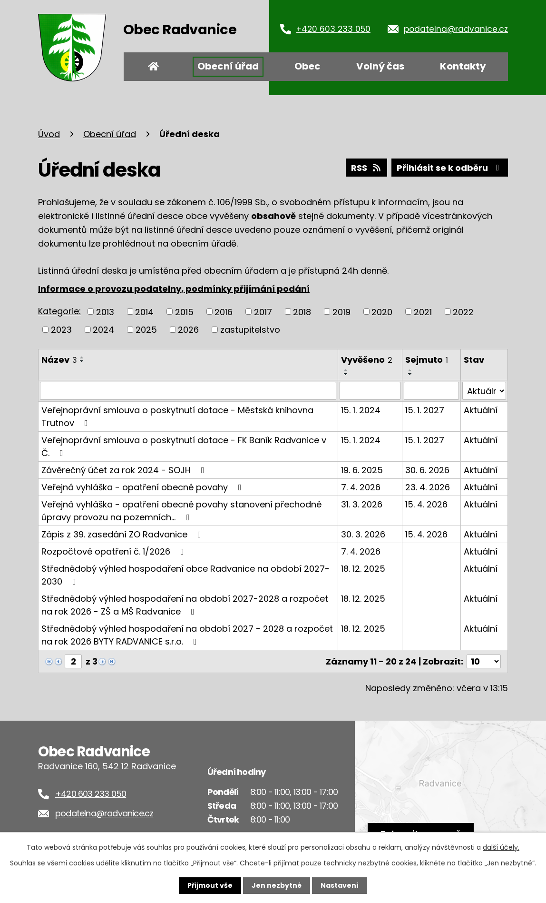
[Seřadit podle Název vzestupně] (82, 357)
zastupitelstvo (250, 330)
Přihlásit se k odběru (450, 168)
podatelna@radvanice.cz (456, 29)
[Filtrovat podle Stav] (484, 391)
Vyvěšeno (366, 360)
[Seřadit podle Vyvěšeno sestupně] (346, 374)
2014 (144, 312)
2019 (341, 312)
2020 (381, 312)
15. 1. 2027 (424, 410)
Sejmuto (426, 360)
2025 (146, 330)
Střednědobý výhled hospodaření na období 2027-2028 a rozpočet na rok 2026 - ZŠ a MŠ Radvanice (184, 605)
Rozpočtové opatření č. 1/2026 (114, 551)
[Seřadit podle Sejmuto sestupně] (410, 374)
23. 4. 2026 (427, 487)
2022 (463, 312)
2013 (105, 312)
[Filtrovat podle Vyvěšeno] (370, 391)
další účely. (501, 847)
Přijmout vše (210, 885)
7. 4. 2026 (360, 487)
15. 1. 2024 (360, 410)
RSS (366, 168)
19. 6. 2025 (362, 470)
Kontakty (463, 66)
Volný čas (380, 66)
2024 (103, 330)
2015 (184, 312)
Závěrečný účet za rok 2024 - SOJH (124, 470)
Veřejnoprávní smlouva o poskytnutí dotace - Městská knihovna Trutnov (177, 416)
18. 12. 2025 (363, 569)
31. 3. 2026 (361, 504)
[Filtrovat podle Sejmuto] (431, 391)
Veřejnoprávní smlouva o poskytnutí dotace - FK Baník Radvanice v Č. (183, 446)
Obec (307, 66)
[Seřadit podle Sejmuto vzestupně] (410, 370)
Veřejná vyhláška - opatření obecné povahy (143, 487)
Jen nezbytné (277, 885)
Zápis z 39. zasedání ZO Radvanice (123, 534)
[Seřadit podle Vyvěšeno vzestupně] (346, 370)
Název (59, 360)
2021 (423, 312)
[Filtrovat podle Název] (188, 391)
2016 (223, 312)
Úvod (153, 67)
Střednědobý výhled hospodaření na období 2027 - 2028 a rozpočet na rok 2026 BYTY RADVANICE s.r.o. (187, 635)
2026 (188, 330)
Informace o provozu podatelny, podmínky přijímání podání (174, 289)
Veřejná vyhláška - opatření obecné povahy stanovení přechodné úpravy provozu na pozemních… (181, 510)
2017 (263, 312)
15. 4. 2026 (426, 504)
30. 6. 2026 (427, 470)
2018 (302, 312)
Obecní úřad (228, 66)
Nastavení (340, 885)
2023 (61, 330)
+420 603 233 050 (333, 29)
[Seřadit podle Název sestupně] (82, 361)
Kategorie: (59, 311)
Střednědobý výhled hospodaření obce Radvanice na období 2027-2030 (185, 575)
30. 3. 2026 (363, 534)
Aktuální (480, 410)
